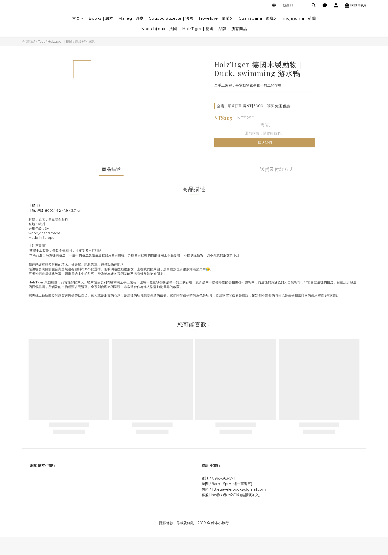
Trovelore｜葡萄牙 (216, 18)
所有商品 (239, 28)
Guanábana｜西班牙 (258, 18)
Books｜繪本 (101, 18)
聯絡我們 (265, 142)
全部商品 (28, 41)
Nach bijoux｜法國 (159, 28)
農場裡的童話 (85, 41)
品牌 (222, 28)
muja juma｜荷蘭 (299, 18)
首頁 (78, 18)
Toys (41, 41)
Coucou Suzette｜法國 (171, 18)
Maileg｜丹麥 (131, 18)
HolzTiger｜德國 (197, 28)
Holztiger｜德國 (59, 41)
